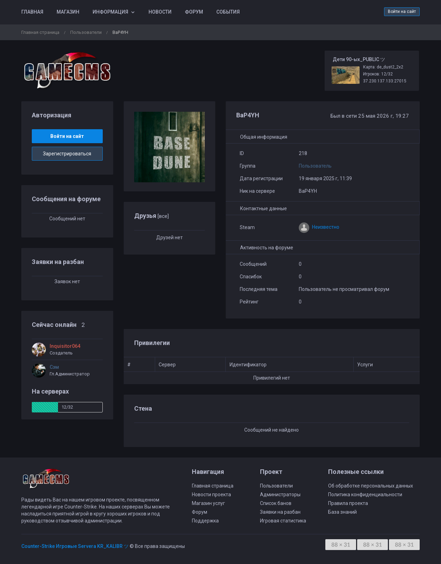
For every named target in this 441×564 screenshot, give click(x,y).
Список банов (275, 503)
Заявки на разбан (280, 512)
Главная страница (40, 32)
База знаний (342, 512)
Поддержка (205, 520)
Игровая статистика (283, 520)
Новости (160, 12)
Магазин (68, 12)
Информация (110, 12)
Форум (194, 12)
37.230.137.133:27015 (384, 81)
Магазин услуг (208, 503)
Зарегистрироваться (67, 153)
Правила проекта (348, 503)
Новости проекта (211, 494)
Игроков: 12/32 (378, 74)
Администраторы (280, 494)
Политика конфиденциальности (365, 494)
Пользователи (86, 32)
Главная (32, 12)
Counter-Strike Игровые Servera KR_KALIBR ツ (75, 546)
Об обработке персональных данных (370, 486)
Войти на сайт (402, 11)
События (228, 12)
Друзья (151, 215)
